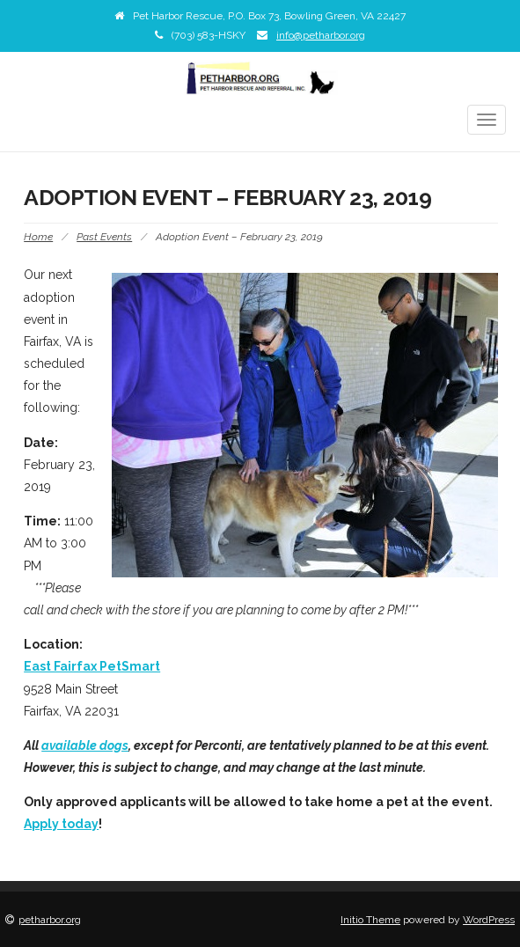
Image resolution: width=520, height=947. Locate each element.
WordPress (489, 920)
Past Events (104, 237)
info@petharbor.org (320, 35)
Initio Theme (370, 920)
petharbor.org (49, 920)
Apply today (61, 824)
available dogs (84, 745)
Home (38, 237)
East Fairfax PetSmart (92, 666)
